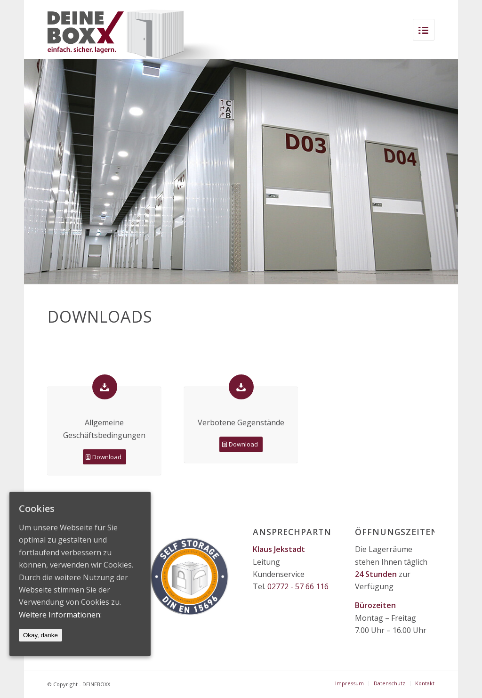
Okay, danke (40, 635)
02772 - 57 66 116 (298, 586)
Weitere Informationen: (60, 614)
